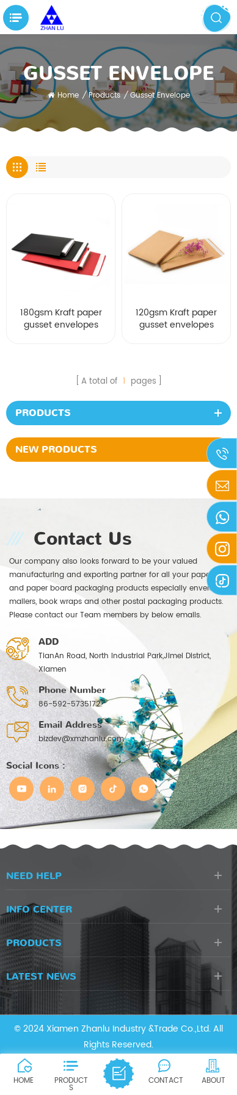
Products (104, 95)
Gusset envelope (160, 95)
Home (63, 95)
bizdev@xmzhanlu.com (81, 739)
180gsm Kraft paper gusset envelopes (61, 319)
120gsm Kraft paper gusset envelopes (176, 319)
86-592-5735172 (69, 704)
